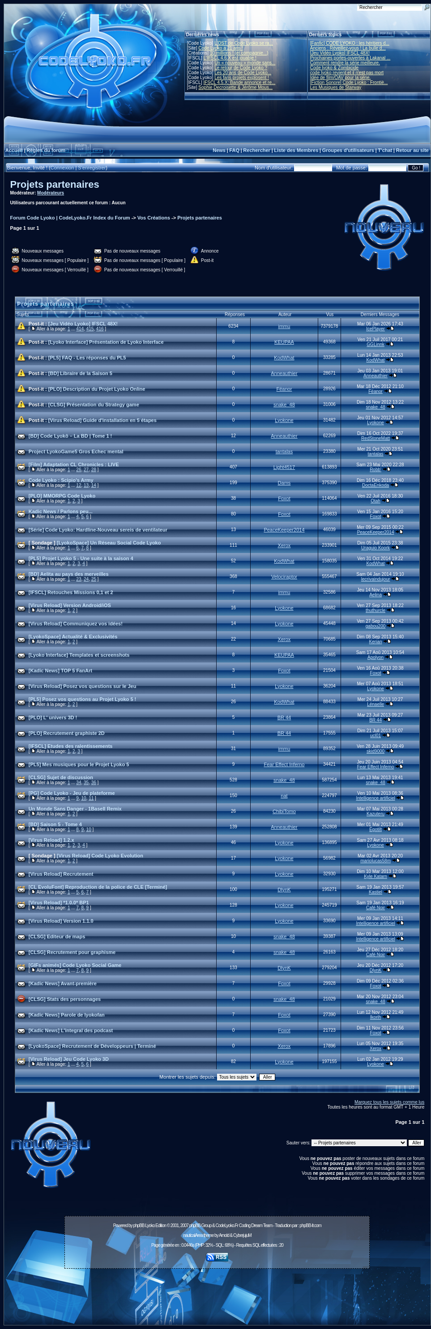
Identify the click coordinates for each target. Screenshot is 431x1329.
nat (284, 795)
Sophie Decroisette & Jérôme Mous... (235, 87)
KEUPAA (284, 342)
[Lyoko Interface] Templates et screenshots (79, 655)
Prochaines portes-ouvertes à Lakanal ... (350, 57)
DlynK (283, 889)
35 (86, 782)
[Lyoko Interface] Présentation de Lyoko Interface (106, 342)
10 (83, 798)
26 (78, 469)
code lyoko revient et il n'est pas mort (347, 72)
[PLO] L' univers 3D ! (53, 717)
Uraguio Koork (375, 547)
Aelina (375, 594)
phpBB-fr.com (310, 1225)
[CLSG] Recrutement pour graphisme (72, 952)
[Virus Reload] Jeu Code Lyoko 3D (69, 1059)
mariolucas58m (375, 860)
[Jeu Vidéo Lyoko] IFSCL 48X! (340, 53)
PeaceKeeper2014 (284, 529)
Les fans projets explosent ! (241, 77)
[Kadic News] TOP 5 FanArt (60, 670)
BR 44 (284, 717)
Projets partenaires (54, 184)
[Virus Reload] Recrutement (61, 874)
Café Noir (375, 907)
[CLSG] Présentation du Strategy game (93, 404)
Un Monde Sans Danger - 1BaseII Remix (75, 808)
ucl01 (375, 735)
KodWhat (284, 357)
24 (86, 579)
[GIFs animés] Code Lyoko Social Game (75, 965)
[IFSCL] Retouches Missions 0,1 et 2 (71, 592)
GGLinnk (375, 344)
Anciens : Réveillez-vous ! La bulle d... (348, 48)
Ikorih (375, 1017)
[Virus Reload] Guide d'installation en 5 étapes (102, 420)
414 (80, 328)
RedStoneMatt (375, 438)
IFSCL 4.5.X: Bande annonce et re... (239, 82)
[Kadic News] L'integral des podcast (71, 1030)
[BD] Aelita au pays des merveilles (69, 574)
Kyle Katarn (375, 876)
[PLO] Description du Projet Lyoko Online (96, 389)
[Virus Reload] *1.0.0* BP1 (59, 902)
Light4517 (284, 467)
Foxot (284, 498)
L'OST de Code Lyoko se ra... (243, 43)
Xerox (284, 545)
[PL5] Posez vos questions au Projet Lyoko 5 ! (82, 699)
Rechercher (256, 150)
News (219, 150)
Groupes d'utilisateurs (348, 150)
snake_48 (284, 404)
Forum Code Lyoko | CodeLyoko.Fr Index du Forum (70, 217)
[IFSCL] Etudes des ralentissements (71, 746)
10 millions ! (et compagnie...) (239, 53)
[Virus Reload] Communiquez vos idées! (76, 623)
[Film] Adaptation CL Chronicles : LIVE (74, 464)
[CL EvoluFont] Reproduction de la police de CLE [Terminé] (98, 887)
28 (93, 469)
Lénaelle (375, 704)
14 (93, 485)
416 (100, 328)
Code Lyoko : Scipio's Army (61, 480)
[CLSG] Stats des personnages (65, 999)
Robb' (375, 469)
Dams (284, 482)
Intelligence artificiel (375, 798)
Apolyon (375, 657)
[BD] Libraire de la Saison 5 (80, 373)
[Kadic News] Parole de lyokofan (67, 1014)
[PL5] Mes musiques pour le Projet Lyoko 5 (79, 764)
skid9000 (375, 751)
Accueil (14, 150)
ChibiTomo (284, 811)
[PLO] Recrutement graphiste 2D (67, 733)
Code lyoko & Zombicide (334, 67)
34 (78, 782)
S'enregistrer (92, 167)
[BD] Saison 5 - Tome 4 (55, 824)
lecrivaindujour (375, 579)
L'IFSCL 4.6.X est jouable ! (229, 57)
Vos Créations (153, 217)
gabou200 (376, 626)
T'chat (385, 150)
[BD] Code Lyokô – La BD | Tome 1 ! (70, 436)
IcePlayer (375, 328)
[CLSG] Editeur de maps (57, 936)
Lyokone (284, 420)
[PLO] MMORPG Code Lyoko (62, 495)
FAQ (234, 150)
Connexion (62, 167)
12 (78, 485)
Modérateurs (50, 192)
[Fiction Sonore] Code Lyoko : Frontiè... (349, 82)
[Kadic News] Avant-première (63, 983)
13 (86, 485)
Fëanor (284, 389)
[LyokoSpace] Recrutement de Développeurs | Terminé (92, 1046)
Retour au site (412, 150)
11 (91, 798)
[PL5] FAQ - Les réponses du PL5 (87, 357)
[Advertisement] (217, 1291)
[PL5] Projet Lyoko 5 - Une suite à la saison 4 (81, 558)
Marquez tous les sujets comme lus (389, 1102)
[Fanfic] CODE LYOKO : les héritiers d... (349, 43)
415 (90, 328)
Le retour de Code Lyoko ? (240, 67)
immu (284, 326)
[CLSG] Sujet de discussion (61, 777)
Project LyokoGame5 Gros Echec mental (76, 451)
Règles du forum (45, 150)
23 (78, 579)
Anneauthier (284, 373)
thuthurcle (375, 610)
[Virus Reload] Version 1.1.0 (61, 921)
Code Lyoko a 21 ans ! (220, 48)
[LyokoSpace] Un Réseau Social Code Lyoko (109, 542)
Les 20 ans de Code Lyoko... (242, 72)
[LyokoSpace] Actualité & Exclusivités (73, 636)
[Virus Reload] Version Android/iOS (70, 605)
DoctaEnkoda (375, 485)
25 (93, 579)
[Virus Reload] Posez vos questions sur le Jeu (83, 686)
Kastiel (375, 892)
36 (93, 782)
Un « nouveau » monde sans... (244, 62)
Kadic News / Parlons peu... (61, 511)
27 (86, 469)
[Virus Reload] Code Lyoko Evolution (100, 855)
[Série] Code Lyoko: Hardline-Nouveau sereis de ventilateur (98, 529)
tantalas (284, 451)
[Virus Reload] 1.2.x (51, 840)
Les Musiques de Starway (336, 87)
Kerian (375, 641)
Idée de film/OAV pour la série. (340, 77)
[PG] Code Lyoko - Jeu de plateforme (72, 793)
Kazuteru (375, 813)
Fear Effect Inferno (284, 764)
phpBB (138, 1225)
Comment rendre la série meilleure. (345, 62)
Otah (375, 500)
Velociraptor (284, 576)
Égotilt (375, 829)
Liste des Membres (296, 150)
